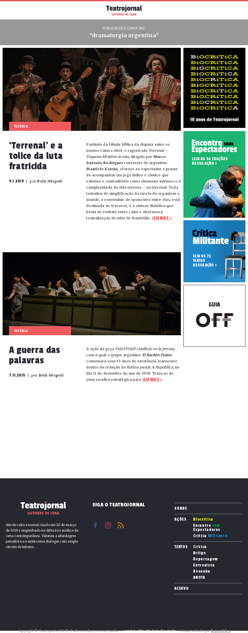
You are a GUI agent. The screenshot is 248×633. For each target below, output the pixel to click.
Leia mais (160, 218)
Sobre (180, 508)
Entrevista (204, 565)
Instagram (108, 525)
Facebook (95, 525)
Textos (181, 547)
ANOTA (199, 578)
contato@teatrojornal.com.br (150, 631)
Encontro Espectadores (206, 528)
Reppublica (221, 631)
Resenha (201, 571)
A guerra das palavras (34, 355)
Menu (12, 10)
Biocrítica (203, 519)
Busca (235, 10)
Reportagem (205, 559)
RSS (121, 525)
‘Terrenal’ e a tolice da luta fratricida (36, 156)
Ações (180, 519)
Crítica (210, 536)
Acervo (181, 588)
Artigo (199, 553)
